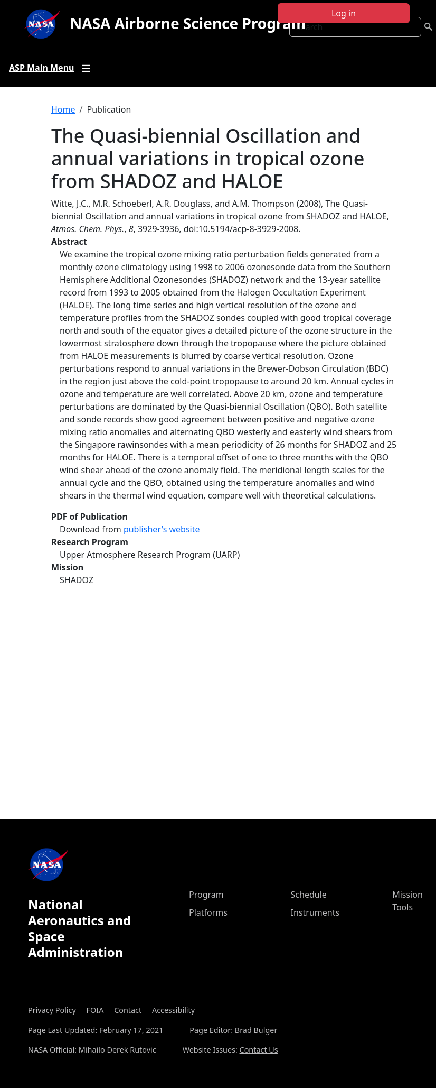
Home (63, 109)
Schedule (309, 894)
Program (206, 894)
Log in (343, 13)
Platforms (208, 912)
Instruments (315, 912)
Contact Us (259, 1050)
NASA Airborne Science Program (188, 23)
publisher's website (162, 529)
